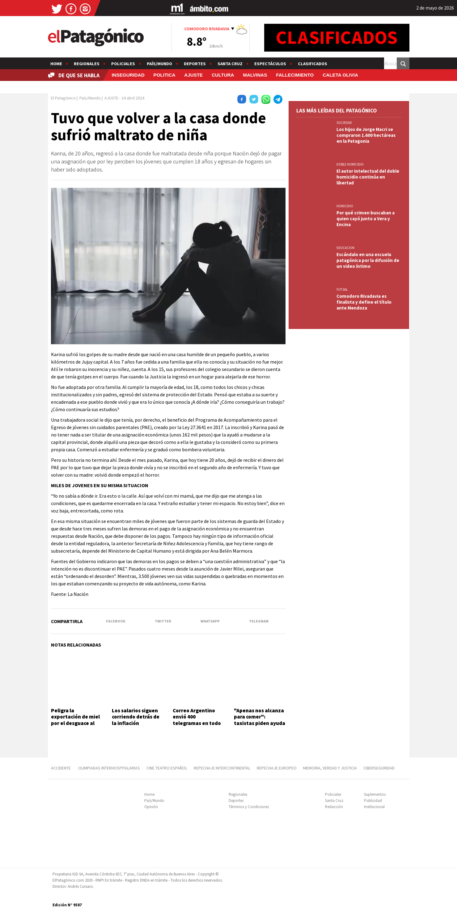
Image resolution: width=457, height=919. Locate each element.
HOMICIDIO (344, 206)
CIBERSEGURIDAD (379, 768)
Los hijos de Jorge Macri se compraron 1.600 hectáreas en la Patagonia (366, 135)
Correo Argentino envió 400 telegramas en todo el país (197, 720)
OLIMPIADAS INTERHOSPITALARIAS (109, 768)
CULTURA (223, 75)
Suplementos (375, 794)
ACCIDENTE (61, 768)
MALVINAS (255, 75)
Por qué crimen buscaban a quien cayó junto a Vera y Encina (365, 218)
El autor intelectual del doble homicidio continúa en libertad (367, 177)
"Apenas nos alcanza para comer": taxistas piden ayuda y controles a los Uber (260, 720)
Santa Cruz (230, 63)
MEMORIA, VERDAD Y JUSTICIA (330, 768)
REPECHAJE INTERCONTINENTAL (222, 768)
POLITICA (165, 75)
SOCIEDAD (344, 122)
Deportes (195, 63)
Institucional (374, 806)
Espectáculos (270, 63)
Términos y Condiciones (249, 806)
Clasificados (312, 63)
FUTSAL (342, 289)
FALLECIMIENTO (295, 75)
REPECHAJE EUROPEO (277, 768)
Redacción (334, 806)
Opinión (151, 806)
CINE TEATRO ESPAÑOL (166, 768)
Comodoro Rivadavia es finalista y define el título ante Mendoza (363, 302)
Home (56, 63)
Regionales (86, 63)
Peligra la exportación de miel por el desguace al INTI (75, 720)
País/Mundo (159, 63)
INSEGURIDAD (128, 75)
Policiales (123, 63)
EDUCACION (345, 248)
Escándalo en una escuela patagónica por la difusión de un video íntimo (367, 260)
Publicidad (373, 800)
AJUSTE (193, 75)
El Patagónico (63, 98)
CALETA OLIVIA (340, 75)
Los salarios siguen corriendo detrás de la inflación (135, 717)
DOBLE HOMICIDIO (350, 164)
